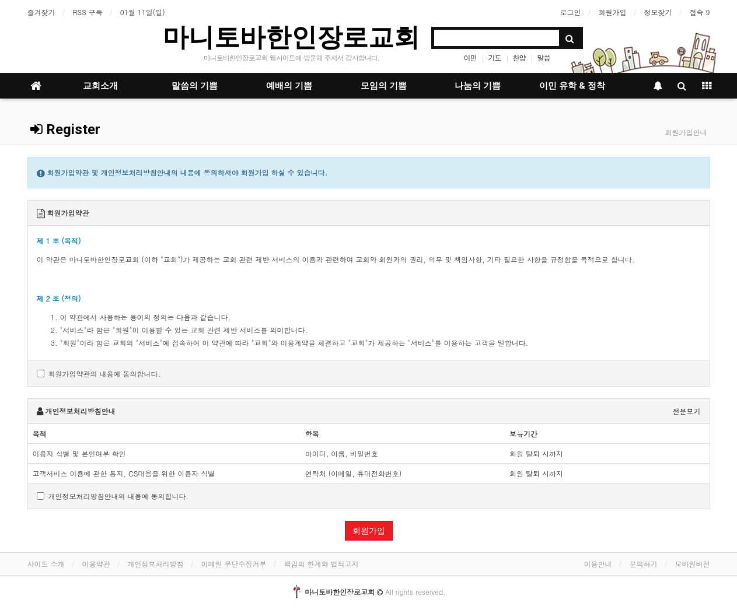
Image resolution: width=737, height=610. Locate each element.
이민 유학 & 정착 (572, 85)
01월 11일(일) (142, 12)
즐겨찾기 (41, 12)
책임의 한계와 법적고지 (321, 564)
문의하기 (644, 564)
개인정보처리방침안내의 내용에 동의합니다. (113, 496)
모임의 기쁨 (384, 85)
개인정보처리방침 (156, 564)
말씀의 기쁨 (195, 85)
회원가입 (612, 12)
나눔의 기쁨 (478, 85)
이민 (469, 57)
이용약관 (96, 564)
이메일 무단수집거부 (234, 564)
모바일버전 (692, 564)
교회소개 (100, 85)
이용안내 (598, 564)
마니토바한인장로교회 (291, 37)
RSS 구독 (88, 12)
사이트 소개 (46, 564)
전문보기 (687, 411)
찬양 (519, 57)
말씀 (543, 57)
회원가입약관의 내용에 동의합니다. (99, 373)
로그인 (570, 12)
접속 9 (699, 12)
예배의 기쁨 (289, 85)
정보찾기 (658, 12)
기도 (494, 57)
